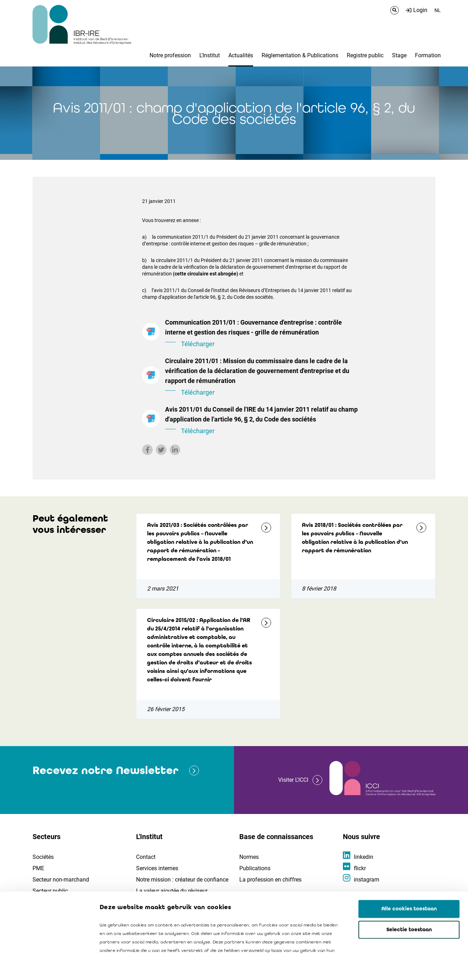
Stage (399, 55)
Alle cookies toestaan (409, 852)
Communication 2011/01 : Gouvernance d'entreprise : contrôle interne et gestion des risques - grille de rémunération (262, 334)
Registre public (365, 55)
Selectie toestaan (409, 873)
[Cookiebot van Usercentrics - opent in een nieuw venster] (46, 940)
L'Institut (209, 55)
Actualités (240, 55)
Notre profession (170, 55)
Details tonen (403, 940)
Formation (428, 55)
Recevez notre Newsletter (106, 770)
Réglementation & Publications (300, 55)
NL (437, 10)
